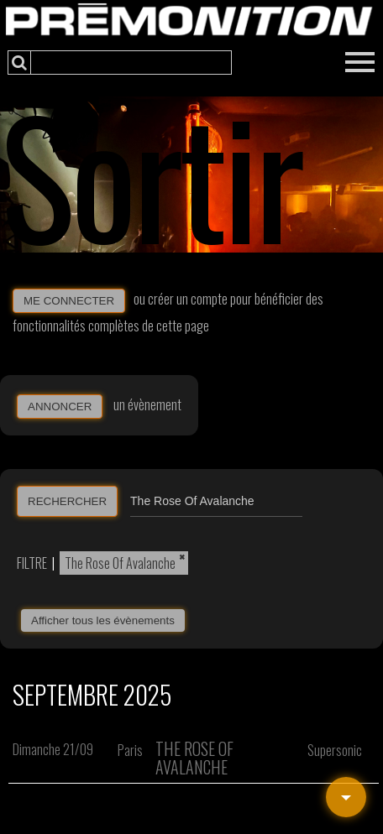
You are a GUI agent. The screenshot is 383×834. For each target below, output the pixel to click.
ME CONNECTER (69, 301)
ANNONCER (60, 406)
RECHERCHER (67, 501)
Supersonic (334, 750)
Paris (130, 750)
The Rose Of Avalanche (120, 563)
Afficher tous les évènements (103, 620)
